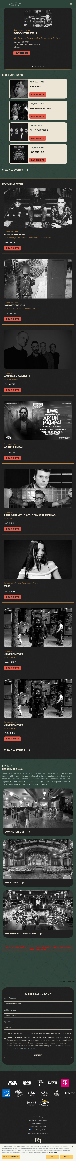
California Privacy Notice (38, 1120)
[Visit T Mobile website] (65, 1083)
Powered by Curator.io (66, 982)
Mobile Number (38, 1013)
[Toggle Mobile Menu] (71, 4)
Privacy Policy (30, 1048)
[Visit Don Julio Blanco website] (44, 1093)
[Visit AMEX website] (6, 1093)
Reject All (67, 1156)
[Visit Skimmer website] (44, 1103)
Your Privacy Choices (39, 1130)
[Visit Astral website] (57, 1093)
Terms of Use (17, 1048)
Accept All (52, 1156)
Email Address (38, 1001)
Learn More (12, 769)
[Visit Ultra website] (40, 1083)
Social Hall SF (18, 831)
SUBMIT (38, 1055)
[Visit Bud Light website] (13, 1083)
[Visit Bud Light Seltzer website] (27, 1083)
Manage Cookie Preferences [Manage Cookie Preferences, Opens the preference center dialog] (11, 1156)
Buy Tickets (21, 53)
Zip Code (38, 1025)
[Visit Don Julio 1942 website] (31, 1093)
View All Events (15, 170)
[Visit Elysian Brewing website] (52, 1083)
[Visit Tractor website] (70, 1093)
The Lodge (14, 882)
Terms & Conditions (38, 1123)
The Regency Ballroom (23, 933)
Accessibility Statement (38, 1127)
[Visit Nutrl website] (31, 1103)
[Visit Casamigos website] (19, 1093)
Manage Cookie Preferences (38, 1133)
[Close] (72, 1147)
